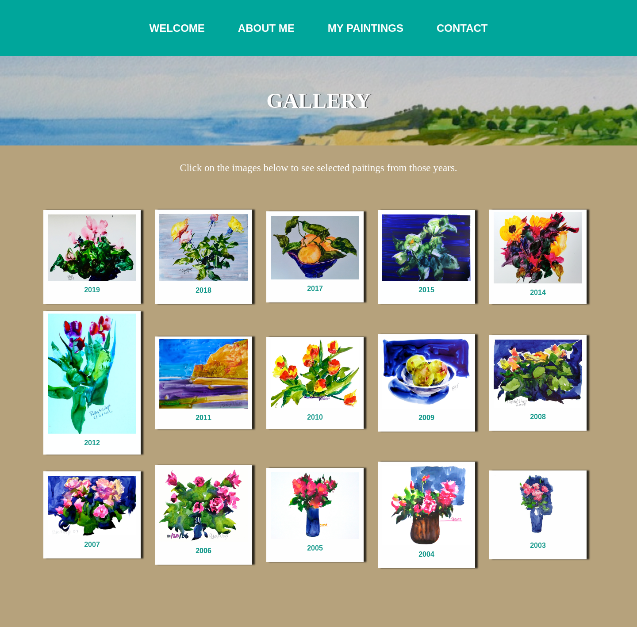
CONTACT (462, 28)
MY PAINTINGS (365, 28)
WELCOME (176, 28)
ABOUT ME (266, 28)
